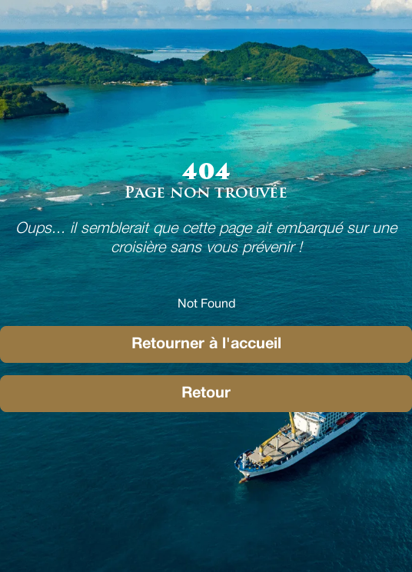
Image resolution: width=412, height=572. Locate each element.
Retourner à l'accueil (206, 344)
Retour (206, 394)
